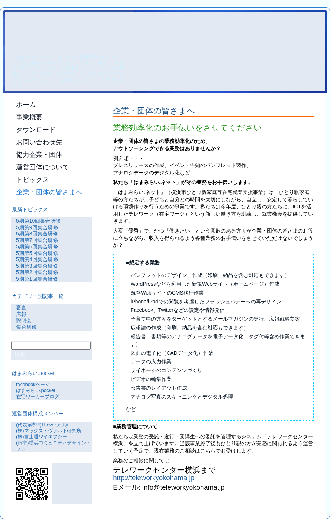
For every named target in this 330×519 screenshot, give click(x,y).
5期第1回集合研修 (37, 279)
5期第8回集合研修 (37, 234)
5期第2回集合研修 (37, 272)
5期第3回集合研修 (37, 266)
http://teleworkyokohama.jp (153, 478)
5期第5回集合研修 (37, 253)
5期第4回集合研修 (37, 259)
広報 (21, 314)
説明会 (24, 320)
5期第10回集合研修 (38, 221)
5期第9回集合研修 (37, 227)
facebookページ (33, 384)
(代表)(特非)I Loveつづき (42, 425)
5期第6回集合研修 (37, 246)
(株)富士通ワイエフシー (41, 436)
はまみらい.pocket (35, 390)
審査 (21, 307)
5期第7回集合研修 (37, 240)
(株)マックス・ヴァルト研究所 (48, 430)
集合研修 (26, 327)
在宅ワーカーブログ (37, 396)
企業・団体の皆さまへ (154, 110)
